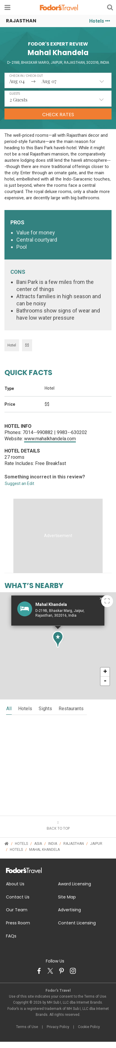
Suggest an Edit (19, 483)
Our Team (16, 910)
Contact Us (17, 897)
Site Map (67, 897)
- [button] (105, 681)
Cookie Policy (89, 1027)
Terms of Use (27, 1027)
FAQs (11, 936)
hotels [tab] (25, 708)
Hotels (99, 21)
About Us (15, 884)
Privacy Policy (58, 1027)
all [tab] (9, 708)
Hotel (11, 345)
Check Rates (58, 114)
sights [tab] (45, 708)
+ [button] (105, 672)
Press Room (18, 923)
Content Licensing (77, 923)
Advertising (69, 910)
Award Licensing (74, 884)
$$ (27, 345)
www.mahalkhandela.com (50, 438)
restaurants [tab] (71, 708)
